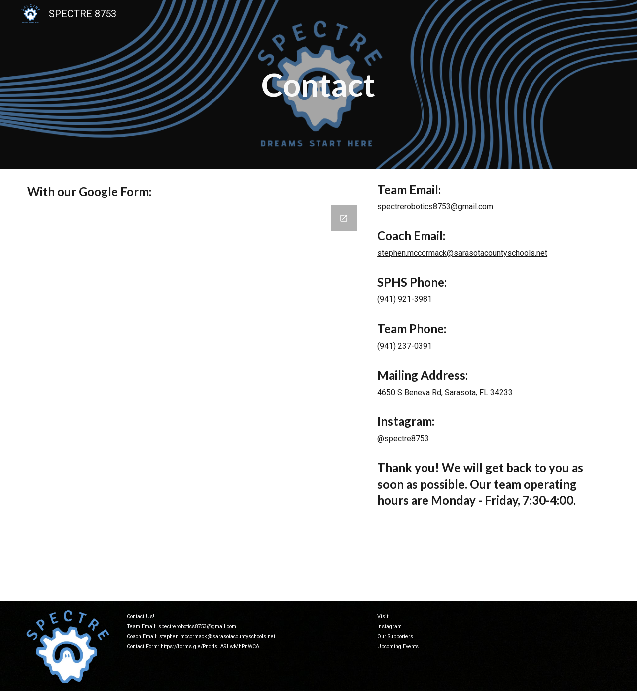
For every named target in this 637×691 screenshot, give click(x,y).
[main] (319, 85)
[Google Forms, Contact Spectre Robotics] (193, 399)
